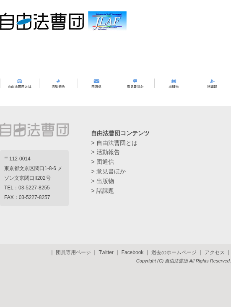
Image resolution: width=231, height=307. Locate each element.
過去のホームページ (174, 252)
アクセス (215, 252)
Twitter (106, 252)
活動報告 (108, 152)
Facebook (133, 252)
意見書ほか (111, 171)
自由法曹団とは (117, 142)
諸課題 (105, 190)
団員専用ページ (73, 252)
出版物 (105, 181)
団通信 (105, 161)
